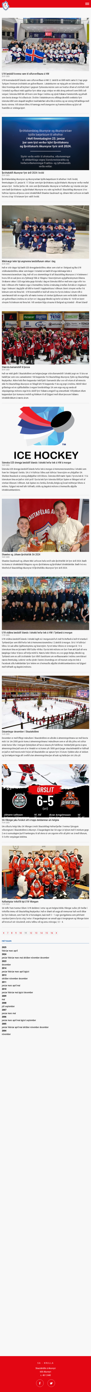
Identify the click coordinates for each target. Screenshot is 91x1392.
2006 (4, 1016)
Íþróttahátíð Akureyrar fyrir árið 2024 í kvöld (23, 172)
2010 (4, 989)
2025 (4, 947)
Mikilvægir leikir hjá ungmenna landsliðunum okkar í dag (28, 261)
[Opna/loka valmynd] (87, 4)
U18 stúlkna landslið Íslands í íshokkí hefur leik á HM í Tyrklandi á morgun (37, 632)
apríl (16, 950)
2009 (4, 996)
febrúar (5, 950)
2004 (4, 1030)
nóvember (35, 957)
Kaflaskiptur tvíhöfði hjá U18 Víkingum (20, 901)
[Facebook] (40, 1383)
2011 (4, 982)
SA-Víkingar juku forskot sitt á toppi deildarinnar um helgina (30, 820)
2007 (4, 1010)
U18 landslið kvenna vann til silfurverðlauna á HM (25, 73)
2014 (4, 968)
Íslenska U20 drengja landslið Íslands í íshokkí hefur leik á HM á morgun (36, 462)
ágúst (26, 971)
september (10, 1006)
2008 (4, 1003)
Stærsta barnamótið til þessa (16, 367)
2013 (4, 975)
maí (21, 957)
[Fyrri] (3, 933)
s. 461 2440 (45, 1375)
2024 (4, 954)
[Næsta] (56, 933)
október (27, 957)
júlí (3, 1006)
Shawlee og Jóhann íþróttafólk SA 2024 (21, 554)
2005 (4, 1023)
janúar (5, 957)
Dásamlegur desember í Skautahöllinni (20, 731)
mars (11, 950)
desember (44, 957)
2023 (4, 961)
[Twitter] (51, 1383)
